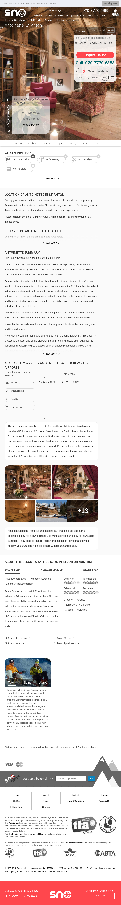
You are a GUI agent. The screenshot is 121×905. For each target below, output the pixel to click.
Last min (100, 15)
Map (98, 143)
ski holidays (47, 747)
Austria (48, 20)
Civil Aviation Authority (14, 823)
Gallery (73, 143)
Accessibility (104, 801)
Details (46, 143)
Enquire (99, 896)
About (46, 795)
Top (6, 143)
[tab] (12, 570)
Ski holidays (54, 10)
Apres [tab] (43, 682)
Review (18, 143)
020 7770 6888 (18, 890)
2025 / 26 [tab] (68, 374)
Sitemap (46, 807)
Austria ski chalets (88, 747)
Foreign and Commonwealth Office (28, 834)
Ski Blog (17, 801)
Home (7, 20)
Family (80, 15)
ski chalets (64, 747)
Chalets (59, 15)
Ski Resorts (35, 20)
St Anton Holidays (16, 638)
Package (32, 143)
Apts (65, 643)
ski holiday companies (75, 843)
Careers (104, 795)
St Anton (60, 20)
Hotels (48, 15)
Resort (86, 143)
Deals (90, 15)
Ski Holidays (20, 20)
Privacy (46, 801)
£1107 (75, 382)
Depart (60, 143)
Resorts (38, 15)
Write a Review (31, 124)
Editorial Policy (16, 807)
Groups (70, 15)
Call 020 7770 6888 (95, 62)
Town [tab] (12, 682)
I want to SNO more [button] (46, 3)
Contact (75, 795)
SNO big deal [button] (110, 3)
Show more (50, 243)
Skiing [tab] (27, 682)
